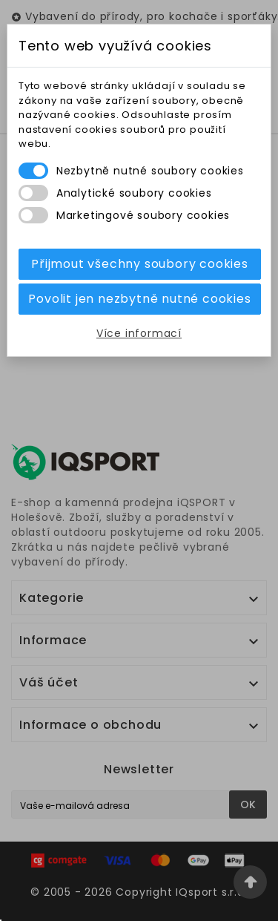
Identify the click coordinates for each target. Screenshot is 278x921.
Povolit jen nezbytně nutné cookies (139, 298)
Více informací (139, 333)
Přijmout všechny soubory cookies (139, 263)
